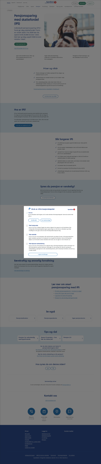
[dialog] (50, 232)
